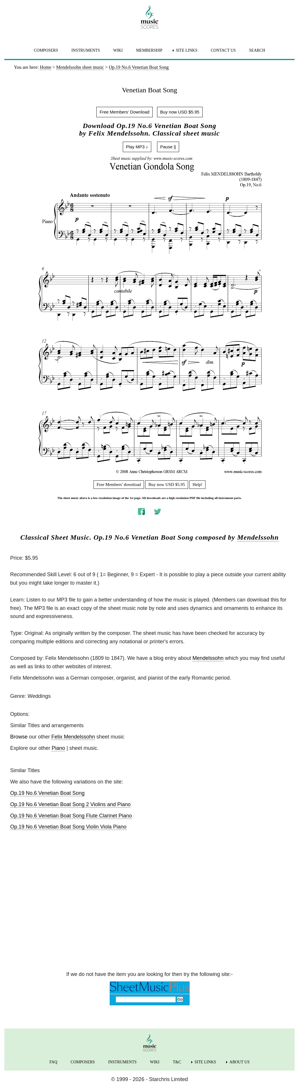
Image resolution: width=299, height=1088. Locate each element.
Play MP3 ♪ (137, 146)
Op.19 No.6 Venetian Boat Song (47, 793)
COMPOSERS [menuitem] (46, 50)
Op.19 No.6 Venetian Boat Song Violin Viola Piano (68, 827)
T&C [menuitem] (177, 1062)
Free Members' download (119, 484)
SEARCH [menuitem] (257, 50)
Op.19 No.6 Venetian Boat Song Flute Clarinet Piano (71, 816)
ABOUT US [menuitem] (239, 1062)
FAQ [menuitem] (53, 1062)
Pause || (168, 146)
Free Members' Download (124, 111)
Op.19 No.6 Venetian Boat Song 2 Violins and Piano (70, 804)
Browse (19, 737)
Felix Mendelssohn (73, 737)
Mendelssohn (258, 537)
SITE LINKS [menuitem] (186, 50)
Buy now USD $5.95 (179, 111)
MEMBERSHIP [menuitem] (149, 50)
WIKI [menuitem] (118, 50)
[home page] (149, 17)
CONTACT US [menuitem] (223, 50)
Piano (58, 748)
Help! (197, 484)
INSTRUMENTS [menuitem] (85, 50)
